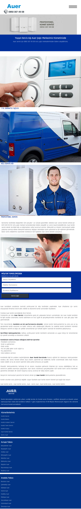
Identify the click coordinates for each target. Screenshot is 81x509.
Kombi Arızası (5, 429)
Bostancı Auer (5, 481)
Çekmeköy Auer (6, 485)
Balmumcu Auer (6, 461)
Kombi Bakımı (5, 419)
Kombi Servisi (5, 416)
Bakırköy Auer (5, 458)
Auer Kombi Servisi (7, 432)
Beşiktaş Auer (5, 471)
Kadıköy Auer (5, 494)
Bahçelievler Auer (6, 446)
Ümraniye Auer (5, 506)
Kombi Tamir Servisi (7, 426)
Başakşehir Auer (6, 449)
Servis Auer (4, 435)
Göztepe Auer (5, 488)
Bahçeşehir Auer (6, 455)
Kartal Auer (4, 491)
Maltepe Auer (5, 497)
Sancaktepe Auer (6, 500)
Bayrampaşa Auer (6, 468)
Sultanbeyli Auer (6, 503)
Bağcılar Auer (5, 464)
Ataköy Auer (5, 452)
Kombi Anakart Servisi (7, 422)
